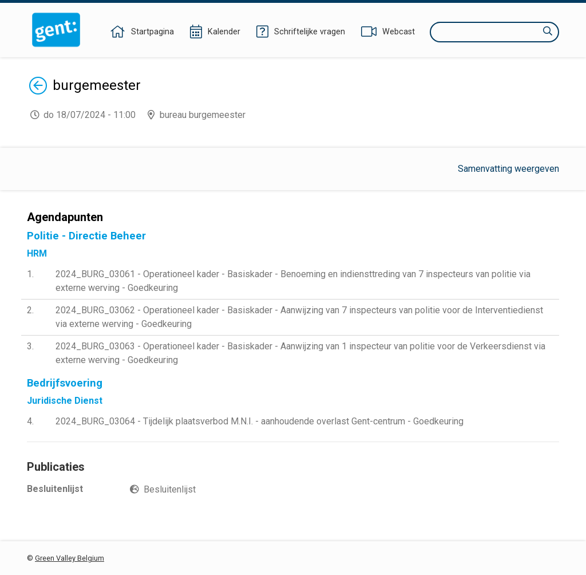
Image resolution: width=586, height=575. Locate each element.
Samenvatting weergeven (508, 168)
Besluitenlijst (170, 489)
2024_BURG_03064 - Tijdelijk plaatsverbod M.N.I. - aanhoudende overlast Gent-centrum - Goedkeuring (260, 421)
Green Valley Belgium (69, 558)
